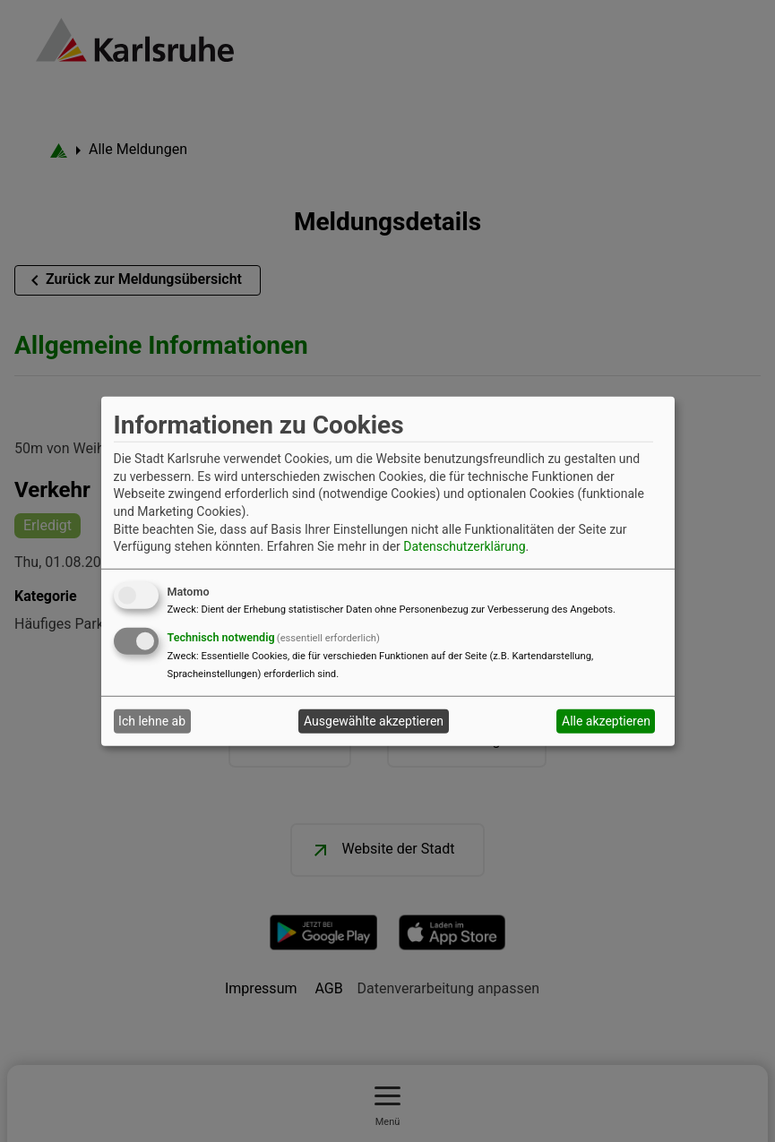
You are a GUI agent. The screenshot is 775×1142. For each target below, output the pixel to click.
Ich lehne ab (151, 721)
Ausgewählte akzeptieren (373, 721)
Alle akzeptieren (606, 721)
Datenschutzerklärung (464, 546)
